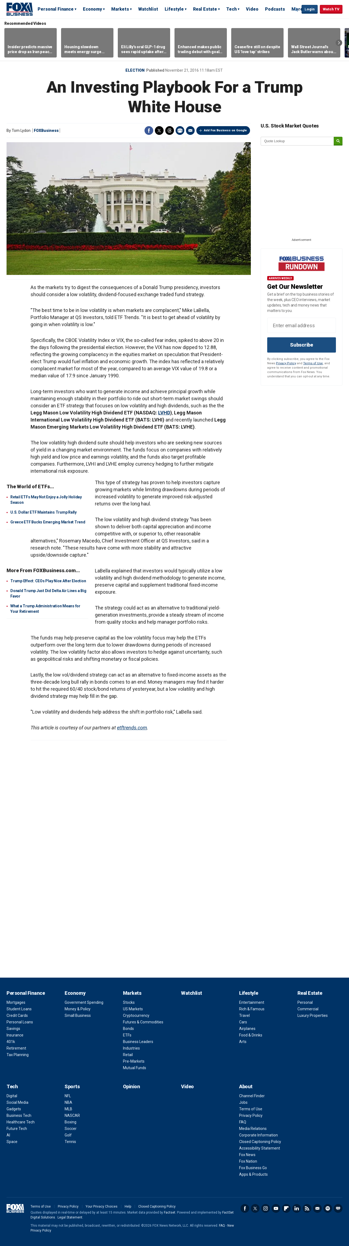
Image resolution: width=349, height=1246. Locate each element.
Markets (120, 9)
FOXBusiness (46, 130)
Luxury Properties (312, 1015)
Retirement (16, 1048)
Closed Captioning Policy (260, 1141)
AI (8, 1135)
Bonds (128, 1028)
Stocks (129, 1002)
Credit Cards (17, 1015)
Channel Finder (252, 1096)
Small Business (78, 1015)
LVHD (164, 413)
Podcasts (275, 9)
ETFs (127, 1035)
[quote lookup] (297, 141)
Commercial (307, 1009)
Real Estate (205, 9)
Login (310, 9)
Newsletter (317, 1208)
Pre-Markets (134, 1061)
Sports (72, 1086)
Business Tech (19, 1115)
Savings (13, 1028)
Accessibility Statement (259, 1148)
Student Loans (19, 1009)
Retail (128, 1055)
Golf (68, 1135)
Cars (243, 1022)
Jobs (243, 1102)
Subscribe (301, 345)
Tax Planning (18, 1055)
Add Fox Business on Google (225, 130)
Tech (231, 9)
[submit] (338, 141)
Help (128, 1206)
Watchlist (148, 9)
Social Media (17, 1102)
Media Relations (253, 1128)
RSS (307, 1208)
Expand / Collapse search (296, 9)
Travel (244, 1015)
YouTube (276, 1208)
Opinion (131, 1086)
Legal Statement (70, 1217)
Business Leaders (138, 1041)
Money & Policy (78, 1009)
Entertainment (251, 1002)
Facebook (149, 130)
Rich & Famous (251, 1009)
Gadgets (14, 1109)
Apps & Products (253, 1174)
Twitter (159, 130)
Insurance (15, 1035)
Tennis (70, 1141)
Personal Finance (56, 9)
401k (11, 1041)
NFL (68, 1096)
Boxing (70, 1122)
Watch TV (331, 9)
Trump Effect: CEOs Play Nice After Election (48, 581)
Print (180, 130)
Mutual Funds (134, 1068)
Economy (92, 9)
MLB (68, 1109)
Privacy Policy (286, 363)
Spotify (327, 1208)
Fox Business (20, 9)
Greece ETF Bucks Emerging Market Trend (47, 522)
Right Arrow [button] (339, 43)
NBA (68, 1102)
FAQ (242, 1122)
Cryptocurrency (136, 1015)
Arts (242, 1041)
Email (190, 130)
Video (252, 9)
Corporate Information (258, 1135)
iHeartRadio (338, 1208)
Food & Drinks (250, 1035)
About (245, 1086)
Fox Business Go (253, 1168)
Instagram (265, 1208)
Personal (305, 1002)
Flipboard (286, 1208)
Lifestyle (174, 9)
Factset (169, 1212)
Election (135, 70)
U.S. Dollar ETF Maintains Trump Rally (43, 512)
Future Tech (17, 1128)
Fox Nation (248, 1161)
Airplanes (247, 1028)
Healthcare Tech (21, 1122)
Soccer (71, 1128)
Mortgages (16, 1002)
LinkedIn (296, 1208)
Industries (131, 1048)
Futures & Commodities (143, 1022)
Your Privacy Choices (102, 1206)
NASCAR (72, 1115)
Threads (169, 130)
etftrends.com (132, 727)
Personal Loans (20, 1022)
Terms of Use (313, 363)
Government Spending (84, 1002)
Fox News (247, 1155)
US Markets (133, 1009)
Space (12, 1141)
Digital (12, 1096)
